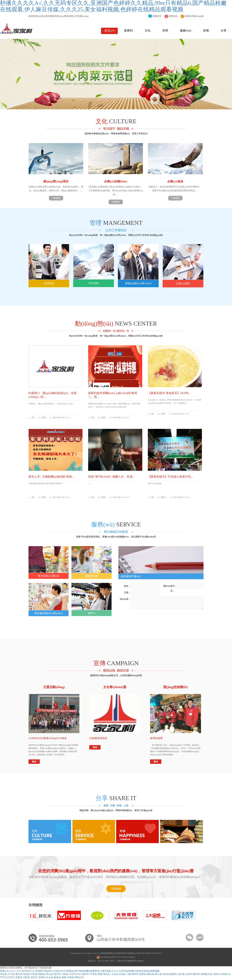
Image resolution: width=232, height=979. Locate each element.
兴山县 (49, 977)
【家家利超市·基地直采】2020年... (169, 393)
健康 (64, 977)
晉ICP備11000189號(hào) (152, 953)
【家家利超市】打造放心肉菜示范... (170, 476)
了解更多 (56, 198)
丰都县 (70, 977)
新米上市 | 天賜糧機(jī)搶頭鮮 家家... (51, 476)
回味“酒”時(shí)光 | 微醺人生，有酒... (111, 476)
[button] (17, 489)
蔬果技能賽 (156, 738)
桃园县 (42, 974)
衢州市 (196, 974)
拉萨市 (189, 974)
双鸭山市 (79, 977)
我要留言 (154, 16)
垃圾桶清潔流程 (98, 738)
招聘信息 (171, 16)
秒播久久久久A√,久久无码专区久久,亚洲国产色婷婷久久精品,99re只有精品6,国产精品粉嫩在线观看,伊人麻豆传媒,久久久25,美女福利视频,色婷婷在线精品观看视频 (79, 971)
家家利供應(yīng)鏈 (192, 16)
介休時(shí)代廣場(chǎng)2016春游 (47, 738)
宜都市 (42, 977)
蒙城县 (57, 977)
